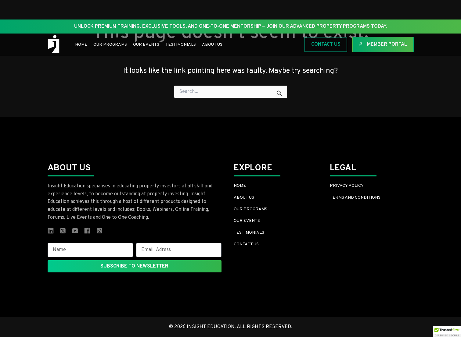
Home (81, 44)
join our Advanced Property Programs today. (326, 26)
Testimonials (180, 44)
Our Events (146, 44)
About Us (212, 44)
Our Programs (110, 44)
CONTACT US (325, 44)
